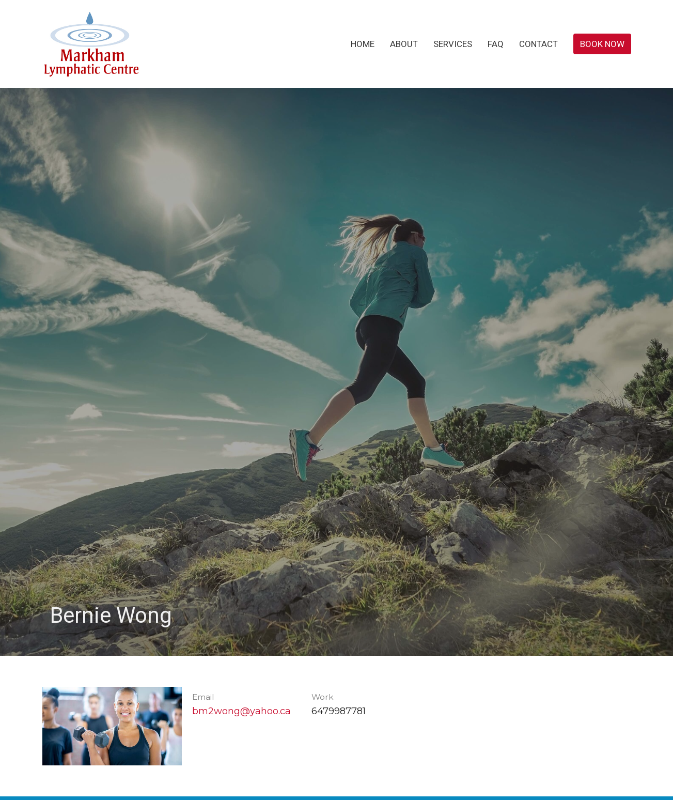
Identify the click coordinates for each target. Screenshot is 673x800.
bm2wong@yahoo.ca (241, 711)
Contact (538, 44)
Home (362, 44)
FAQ (496, 44)
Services (452, 44)
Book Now (602, 44)
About (404, 44)
